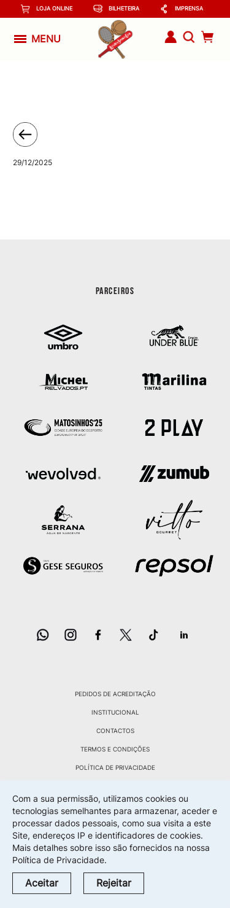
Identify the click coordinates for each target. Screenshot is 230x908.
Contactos (115, 730)
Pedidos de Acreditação (115, 693)
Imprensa (181, 9)
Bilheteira (116, 9)
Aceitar (41, 883)
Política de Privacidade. (59, 860)
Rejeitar (113, 883)
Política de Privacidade (115, 767)
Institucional (115, 712)
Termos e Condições (115, 749)
